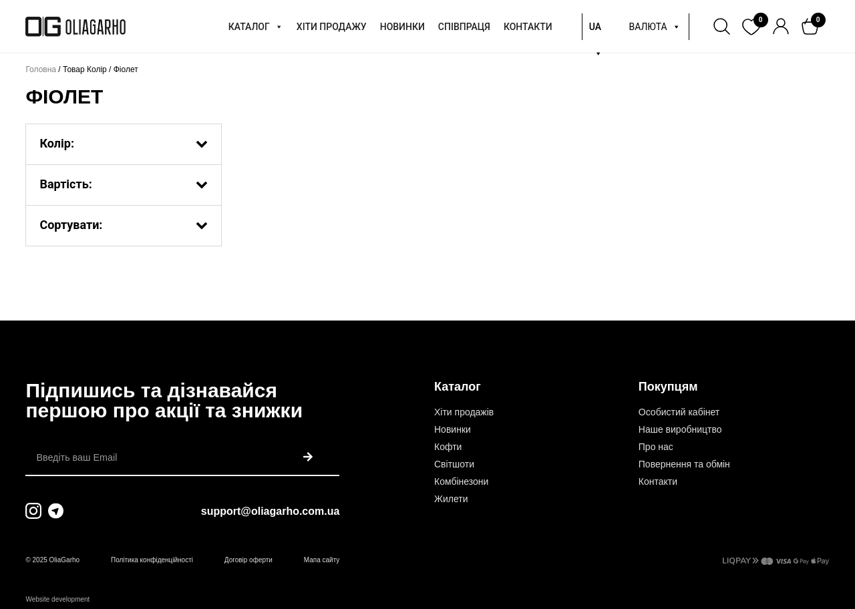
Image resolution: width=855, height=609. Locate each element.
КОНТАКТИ (528, 26)
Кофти (448, 446)
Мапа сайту (322, 560)
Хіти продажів (464, 412)
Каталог (457, 386)
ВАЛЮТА (654, 26)
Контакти (658, 481)
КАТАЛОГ (255, 26)
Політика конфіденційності (152, 560)
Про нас (656, 446)
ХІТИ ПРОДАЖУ (332, 26)
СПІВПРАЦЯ (464, 26)
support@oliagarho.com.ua (270, 511)
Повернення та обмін (684, 464)
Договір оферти (248, 560)
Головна (40, 69)
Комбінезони (461, 481)
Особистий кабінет (679, 412)
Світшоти (454, 464)
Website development (57, 599)
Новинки (452, 429)
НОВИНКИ (402, 26)
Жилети (451, 498)
